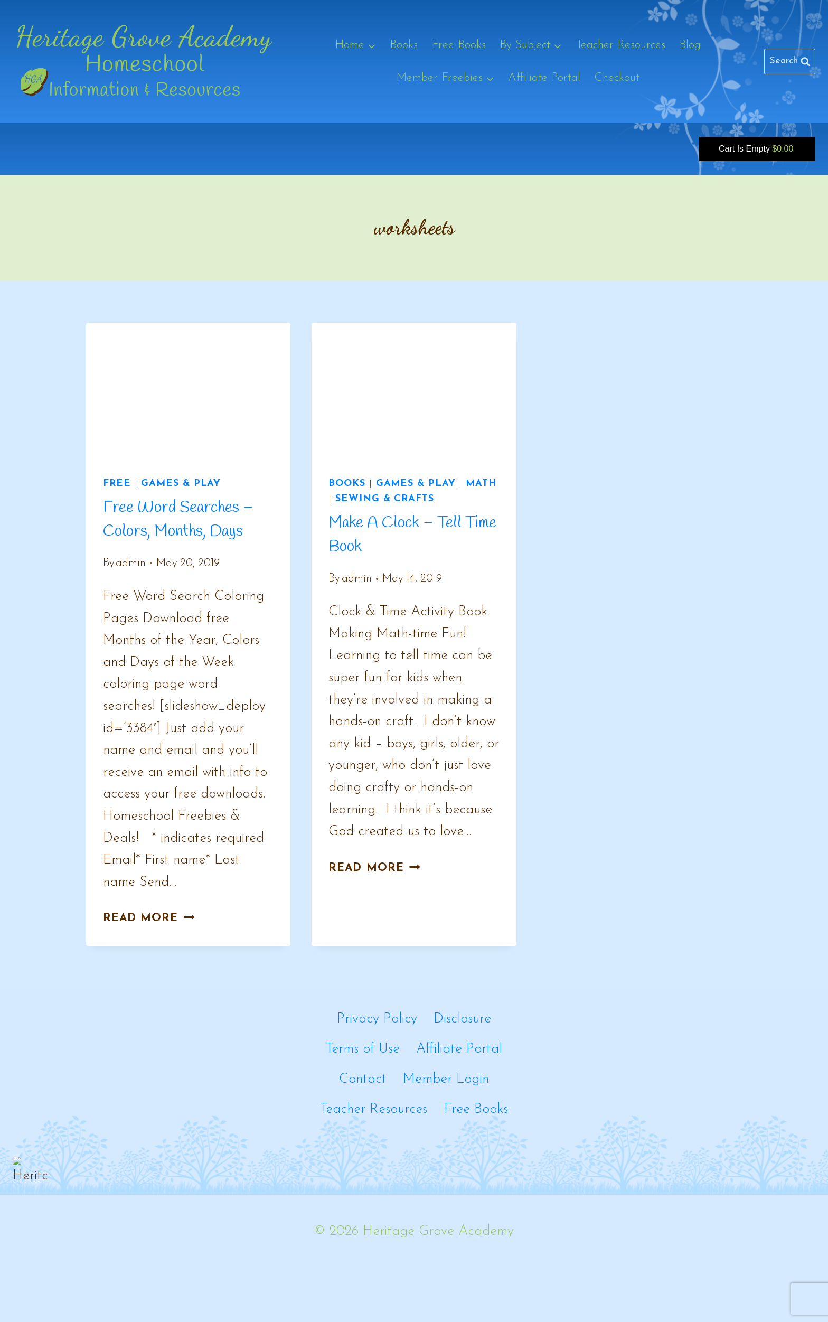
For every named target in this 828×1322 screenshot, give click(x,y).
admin (131, 563)
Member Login (446, 1079)
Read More (149, 918)
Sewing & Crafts (384, 499)
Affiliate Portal (544, 78)
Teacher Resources (620, 45)
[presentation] (188, 391)
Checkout (616, 78)
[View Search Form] (789, 61)
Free (117, 484)
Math (481, 484)
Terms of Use (363, 1049)
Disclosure (462, 1019)
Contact (363, 1079)
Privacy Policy (377, 1019)
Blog (690, 45)
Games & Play (181, 484)
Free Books (459, 45)
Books (404, 45)
